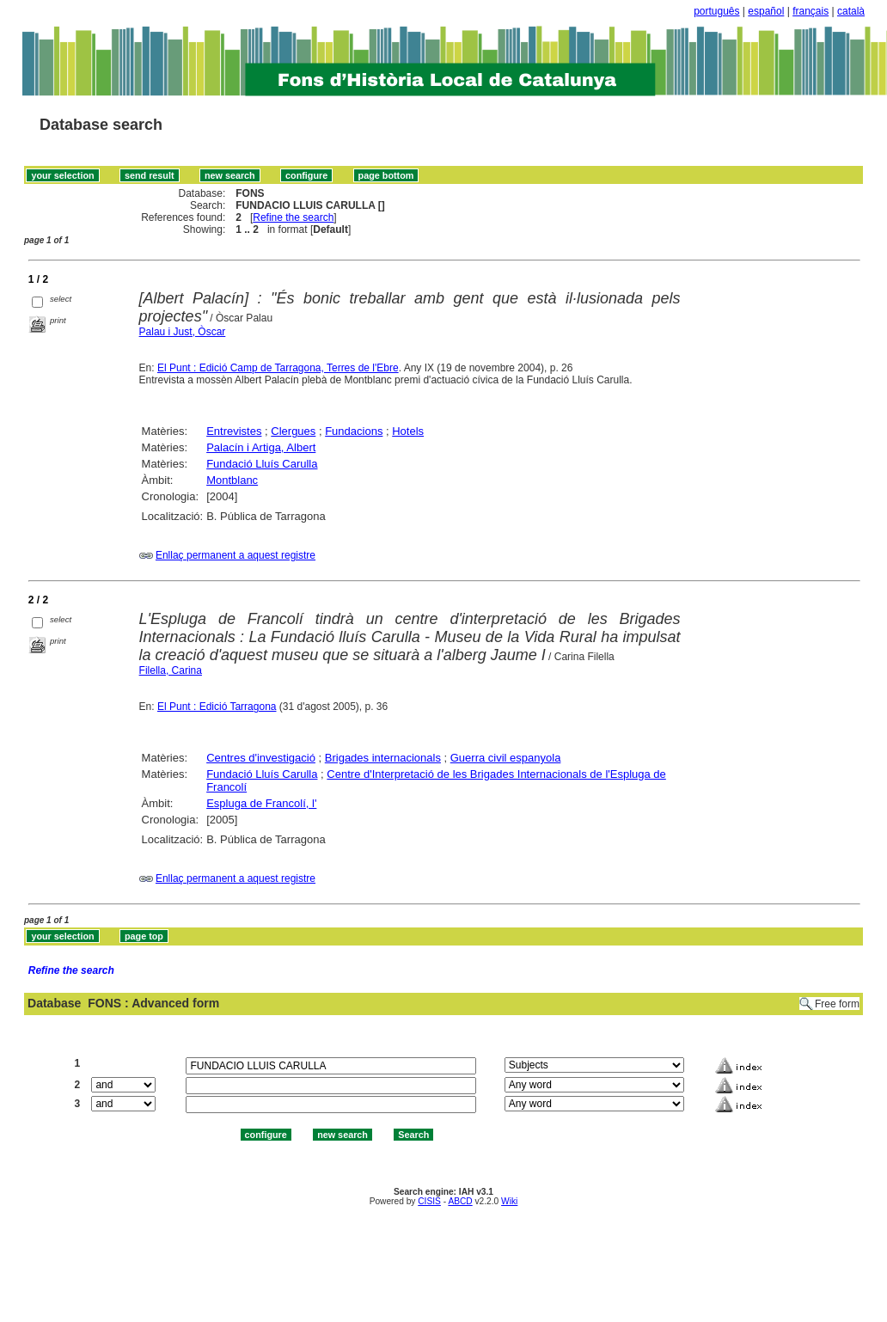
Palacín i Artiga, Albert (260, 447)
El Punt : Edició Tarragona (217, 707)
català (851, 11)
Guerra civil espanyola (505, 757)
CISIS (429, 1201)
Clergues (293, 431)
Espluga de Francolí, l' (261, 803)
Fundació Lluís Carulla (261, 463)
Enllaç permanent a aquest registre (235, 555)
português (716, 11)
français (810, 11)
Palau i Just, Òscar (182, 332)
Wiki (509, 1201)
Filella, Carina (170, 670)
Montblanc (232, 480)
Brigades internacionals (383, 757)
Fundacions (353, 431)
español (766, 11)
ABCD (460, 1201)
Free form (837, 1004)
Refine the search (293, 217)
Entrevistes (233, 431)
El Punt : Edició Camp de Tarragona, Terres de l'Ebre (278, 368)
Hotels (408, 431)
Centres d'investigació (260, 757)
